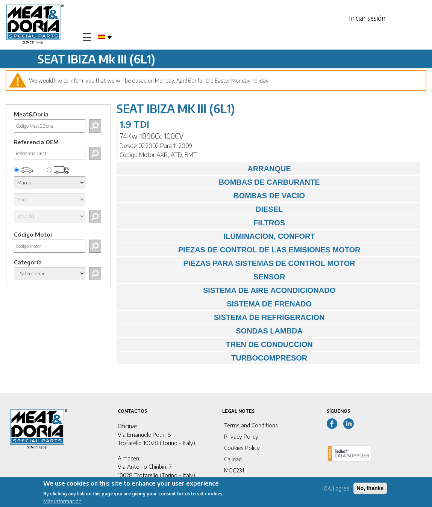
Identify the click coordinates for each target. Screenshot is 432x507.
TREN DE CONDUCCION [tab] (216, 344)
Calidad (233, 459)
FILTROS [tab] (202, 223)
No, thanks (370, 489)
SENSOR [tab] (202, 277)
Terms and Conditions (251, 425)
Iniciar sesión (367, 18)
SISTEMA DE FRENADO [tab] (216, 304)
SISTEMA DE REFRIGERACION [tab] (222, 317)
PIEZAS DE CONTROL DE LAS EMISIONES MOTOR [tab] (240, 250)
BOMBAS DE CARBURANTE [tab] (220, 182)
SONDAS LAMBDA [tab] (211, 331)
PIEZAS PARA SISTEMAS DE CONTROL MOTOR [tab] (237, 263)
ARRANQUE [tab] (205, 168)
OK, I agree (336, 489)
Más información (62, 502)
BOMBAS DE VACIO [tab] (212, 196)
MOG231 (234, 470)
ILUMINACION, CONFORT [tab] (217, 236)
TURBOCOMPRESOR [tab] (213, 358)
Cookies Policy (242, 447)
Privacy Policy (241, 436)
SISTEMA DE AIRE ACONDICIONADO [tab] (227, 290)
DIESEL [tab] (201, 209)
